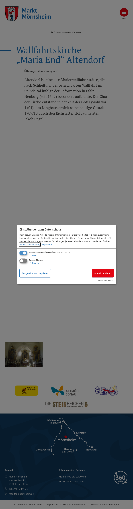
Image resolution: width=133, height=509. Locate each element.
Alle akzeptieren (102, 273)
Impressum (47, 244)
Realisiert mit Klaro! (105, 280)
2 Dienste (34, 263)
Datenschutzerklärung (29, 244)
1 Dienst (33, 255)
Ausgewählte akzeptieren (35, 273)
